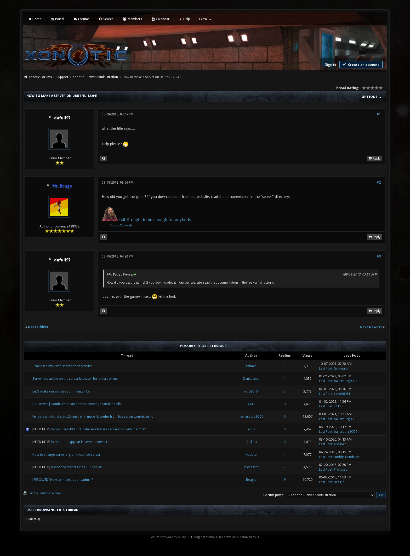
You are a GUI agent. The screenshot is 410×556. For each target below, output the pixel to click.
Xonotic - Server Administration (95, 77)
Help (184, 19)
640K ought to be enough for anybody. (155, 219)
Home (34, 19)
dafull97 (62, 118)
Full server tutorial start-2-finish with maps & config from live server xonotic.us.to (92, 416)
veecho (251, 454)
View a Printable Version (46, 493)
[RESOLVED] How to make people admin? (62, 480)
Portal (57, 19)
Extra (203, 19)
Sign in (330, 64)
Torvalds (126, 225)
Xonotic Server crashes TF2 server (76, 467)
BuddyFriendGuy (346, 457)
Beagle (251, 480)
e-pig (251, 429)
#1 (379, 114)
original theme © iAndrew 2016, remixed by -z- (227, 537)
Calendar (160, 19)
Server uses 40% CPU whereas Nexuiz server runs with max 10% (98, 429)
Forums (81, 19)
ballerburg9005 (345, 381)
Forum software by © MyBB (169, 537)
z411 (251, 404)
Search (106, 19)
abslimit (251, 442)
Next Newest (371, 327)
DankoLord (251, 379)
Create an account (360, 64)
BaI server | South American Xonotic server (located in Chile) (77, 404)
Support (62, 77)
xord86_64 (251, 391)
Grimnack (341, 368)
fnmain (251, 366)
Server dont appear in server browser (79, 442)
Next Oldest (38, 327)
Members (132, 19)
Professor (251, 467)
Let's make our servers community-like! (61, 391)
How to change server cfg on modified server (66, 454)
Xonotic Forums (40, 77)
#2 (379, 182)
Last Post (325, 368)
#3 (379, 256)
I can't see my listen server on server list (62, 366)
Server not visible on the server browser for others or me (75, 379)
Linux (114, 225)
